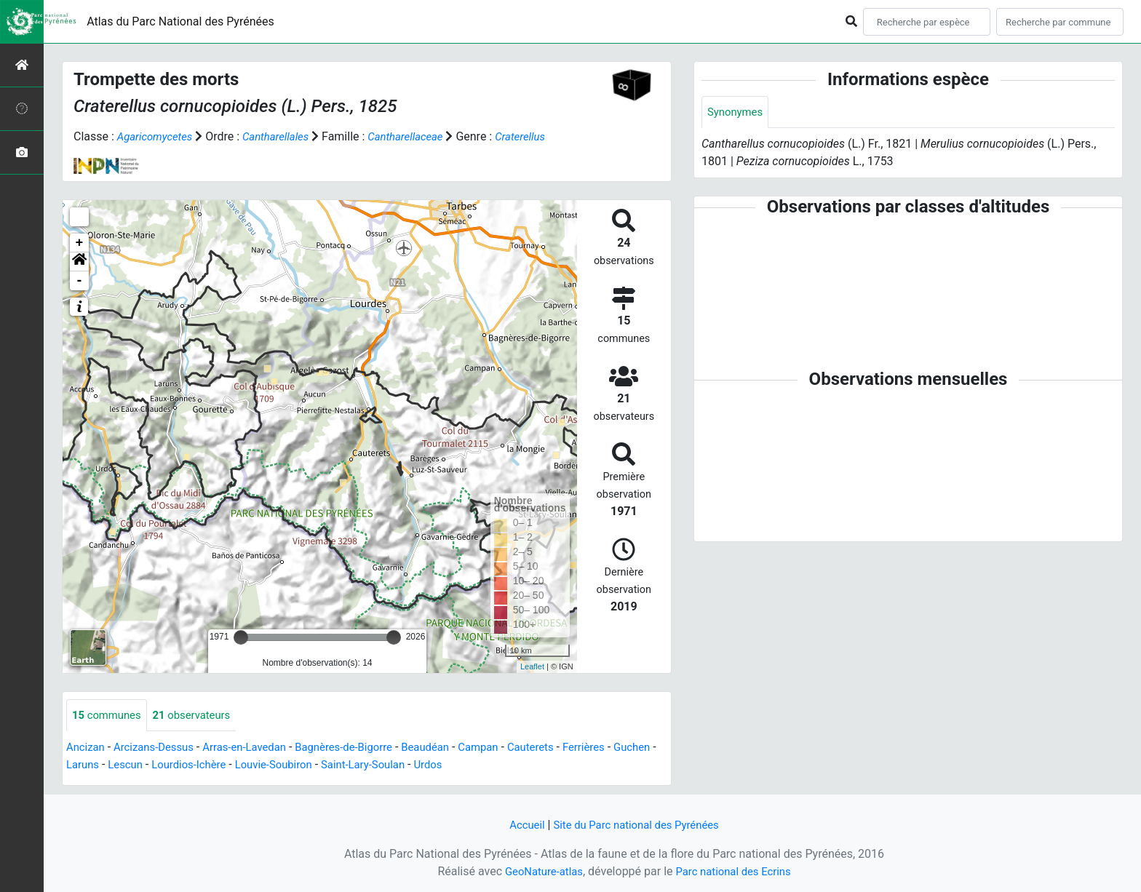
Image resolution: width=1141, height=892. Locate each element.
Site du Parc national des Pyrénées (637, 825)
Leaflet (532, 666)
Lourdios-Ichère (245, 766)
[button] (79, 261)
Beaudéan (451, 748)
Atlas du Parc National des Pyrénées (180, 21)
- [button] (80, 281)
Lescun (177, 766)
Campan (508, 748)
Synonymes (737, 112)
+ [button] (80, 243)
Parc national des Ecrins (736, 871)
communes (109, 715)
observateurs (200, 715)
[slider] (241, 637)
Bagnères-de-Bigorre (364, 748)
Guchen (86, 766)
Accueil (520, 825)
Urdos (502, 766)
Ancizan (87, 748)
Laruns (133, 766)
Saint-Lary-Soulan (432, 766)
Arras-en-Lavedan (257, 748)
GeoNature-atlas (539, 871)
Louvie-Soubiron (336, 766)
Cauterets (563, 748)
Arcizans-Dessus (159, 748)
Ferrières (620, 748)
